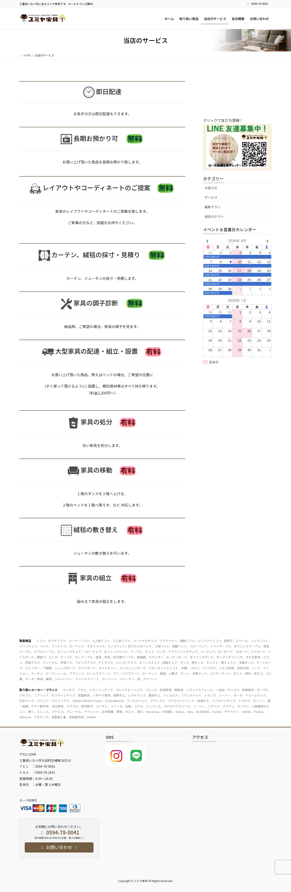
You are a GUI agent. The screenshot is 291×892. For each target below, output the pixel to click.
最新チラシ (213, 207)
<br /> (237, 93)
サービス (211, 197)
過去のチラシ (214, 216)
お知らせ (211, 187)
